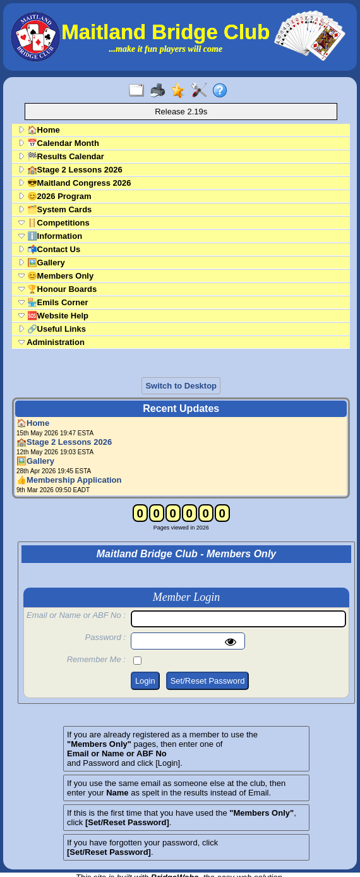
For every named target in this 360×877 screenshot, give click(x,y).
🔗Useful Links (52, 329)
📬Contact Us (49, 249)
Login (145, 681)
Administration (51, 342)
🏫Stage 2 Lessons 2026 (70, 169)
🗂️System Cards (55, 209)
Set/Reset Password (208, 681)
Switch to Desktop (181, 385)
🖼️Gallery (41, 262)
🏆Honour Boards (57, 289)
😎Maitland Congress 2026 (74, 183)
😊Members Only (55, 276)
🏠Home (39, 130)
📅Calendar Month (58, 143)
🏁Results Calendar (61, 156)
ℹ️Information (50, 236)
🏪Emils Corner (53, 302)
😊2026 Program (55, 196)
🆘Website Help (53, 315)
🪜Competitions (54, 222)
